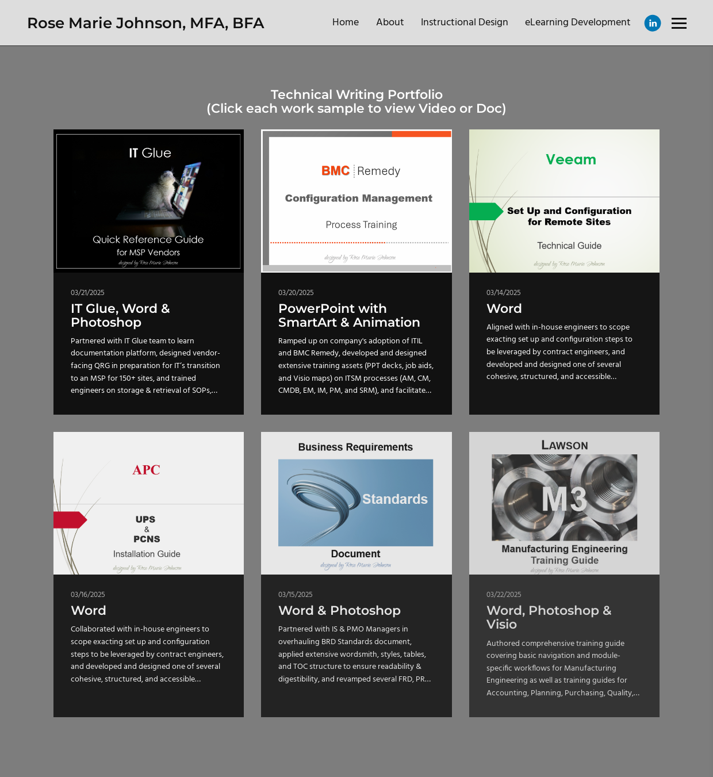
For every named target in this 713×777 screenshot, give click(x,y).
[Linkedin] (652, 23)
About (390, 22)
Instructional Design (464, 22)
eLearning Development (578, 22)
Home (345, 22)
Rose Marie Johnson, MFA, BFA (145, 23)
